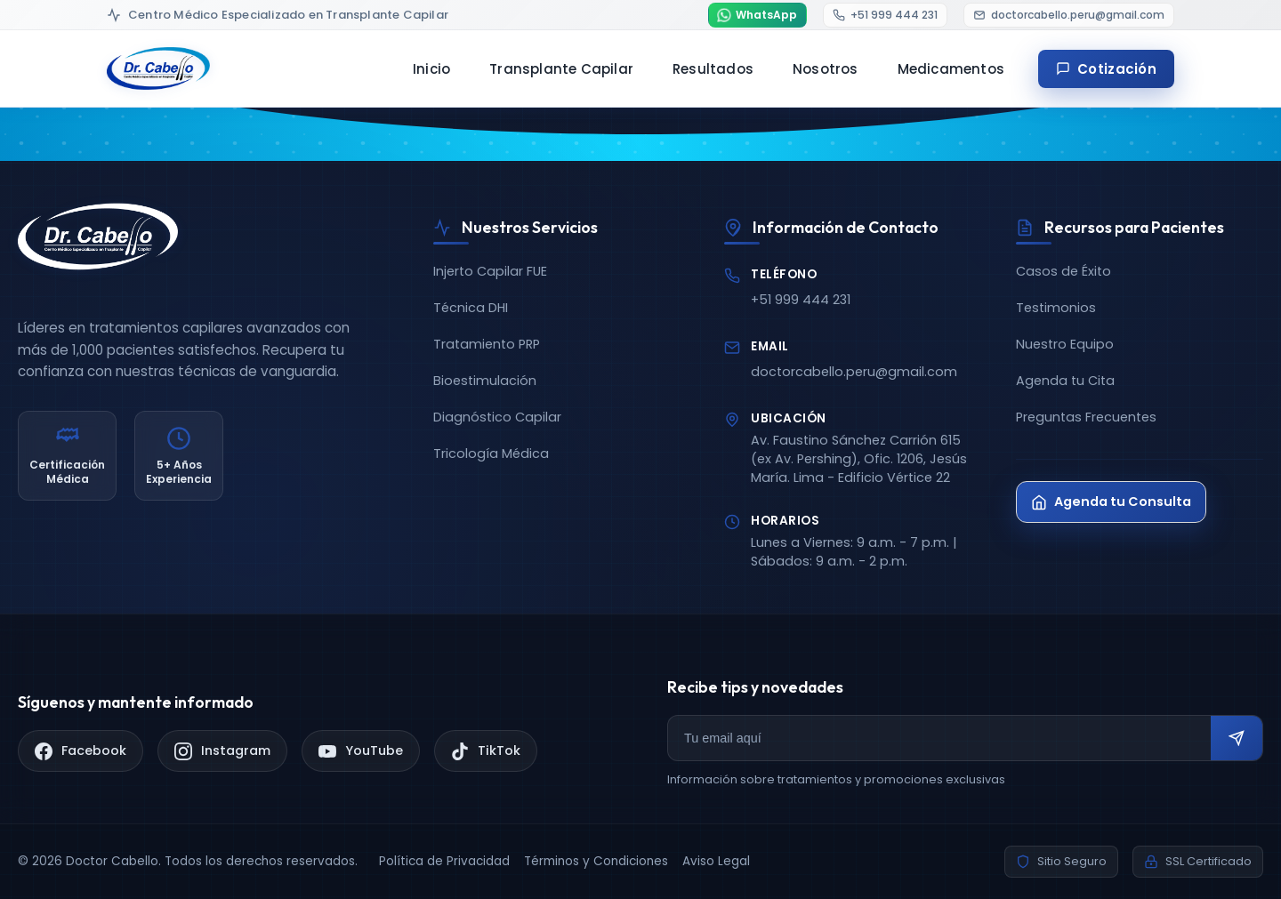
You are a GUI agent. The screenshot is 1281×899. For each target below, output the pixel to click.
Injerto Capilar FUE (490, 271)
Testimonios (1056, 308)
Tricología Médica (491, 453)
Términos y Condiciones (596, 861)
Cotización (1106, 73)
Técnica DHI (470, 308)
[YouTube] (361, 751)
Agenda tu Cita (1065, 380)
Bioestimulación (484, 380)
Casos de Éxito (1063, 271)
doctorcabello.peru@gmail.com (854, 372)
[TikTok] (485, 751)
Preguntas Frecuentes (1086, 417)
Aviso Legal (716, 861)
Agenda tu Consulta (1111, 501)
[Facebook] (80, 751)
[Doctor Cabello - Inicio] (158, 74)
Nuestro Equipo (1065, 344)
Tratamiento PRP (486, 344)
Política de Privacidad (444, 861)
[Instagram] (222, 751)
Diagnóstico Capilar (497, 417)
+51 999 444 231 (800, 300)
